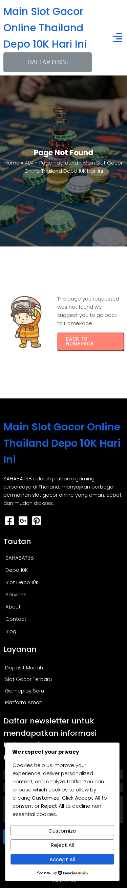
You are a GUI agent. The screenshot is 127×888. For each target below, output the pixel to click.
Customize (62, 830)
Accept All (62, 859)
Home (12, 162)
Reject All (62, 845)
